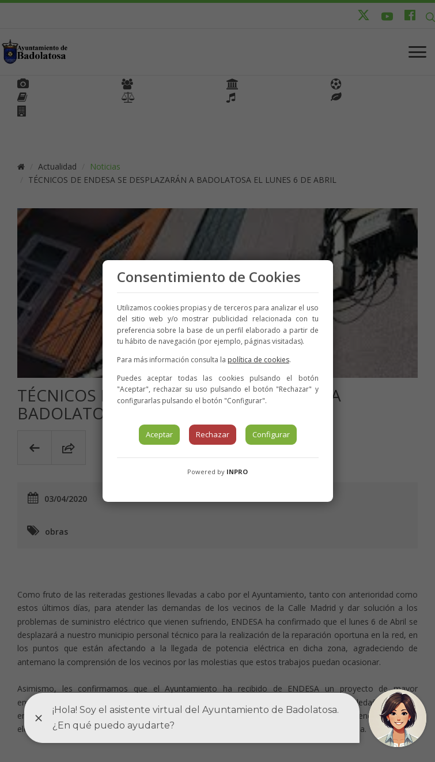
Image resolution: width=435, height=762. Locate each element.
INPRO (237, 471)
